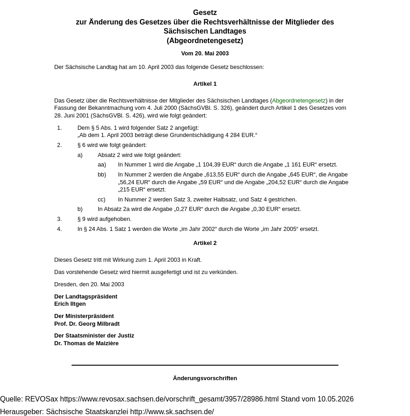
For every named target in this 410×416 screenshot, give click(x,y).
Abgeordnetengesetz (299, 100)
